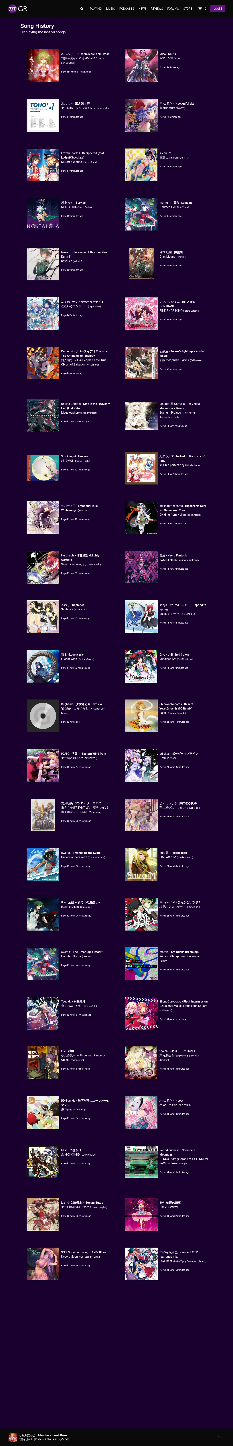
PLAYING (96, 8)
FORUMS (173, 8)
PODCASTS (126, 8)
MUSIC (110, 8)
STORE (187, 8)
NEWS (142, 8)
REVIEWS (157, 8)
